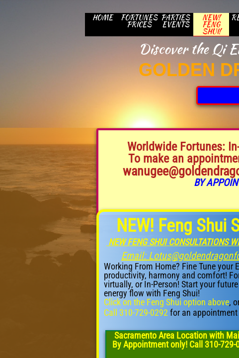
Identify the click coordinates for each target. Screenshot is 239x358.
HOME (102, 17)
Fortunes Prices (139, 21)
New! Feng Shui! (211, 24)
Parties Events (175, 21)
